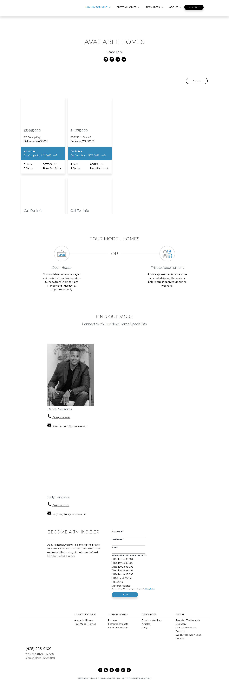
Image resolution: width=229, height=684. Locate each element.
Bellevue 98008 (123, 574)
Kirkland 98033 (123, 578)
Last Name (117, 539)
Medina (118, 582)
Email (115, 547)
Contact (194, 7)
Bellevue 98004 (123, 559)
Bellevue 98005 (123, 563)
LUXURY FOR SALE (100, 7)
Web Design (131, 678)
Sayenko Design (145, 678)
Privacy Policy (150, 589)
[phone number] (58, 417)
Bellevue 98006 (123, 566)
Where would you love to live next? (129, 555)
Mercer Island (122, 585)
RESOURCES (156, 7)
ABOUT (176, 7)
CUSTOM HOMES (130, 7)
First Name (117, 531)
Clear (196, 81)
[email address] (67, 426)
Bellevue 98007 (123, 570)
